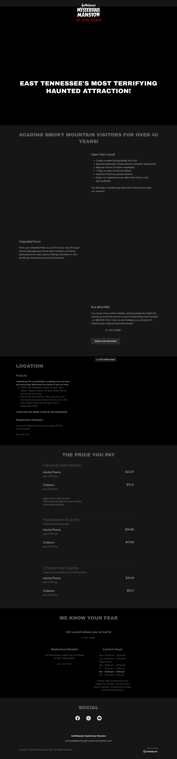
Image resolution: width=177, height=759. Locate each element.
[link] (88, 3)
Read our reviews (106, 341)
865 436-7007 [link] (23, 434)
